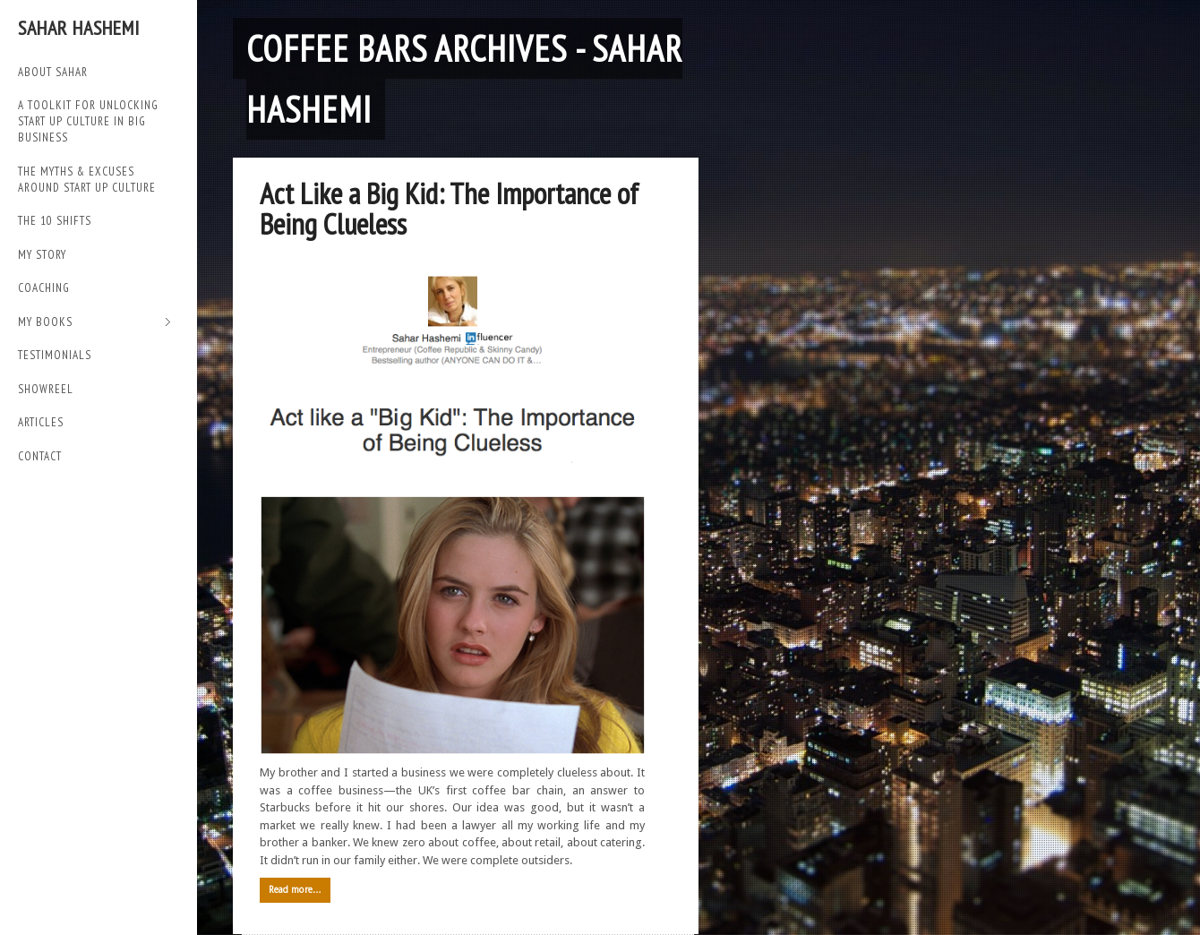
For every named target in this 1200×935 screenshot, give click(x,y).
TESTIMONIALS (54, 355)
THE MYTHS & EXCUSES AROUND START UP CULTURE (87, 179)
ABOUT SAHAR (53, 72)
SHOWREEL (45, 389)
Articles (41, 422)
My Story (42, 254)
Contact (40, 456)
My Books (94, 322)
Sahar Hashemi (79, 27)
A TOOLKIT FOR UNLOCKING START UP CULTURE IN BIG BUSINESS (88, 121)
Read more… (295, 890)
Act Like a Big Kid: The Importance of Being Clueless (449, 208)
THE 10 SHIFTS (54, 220)
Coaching (44, 288)
